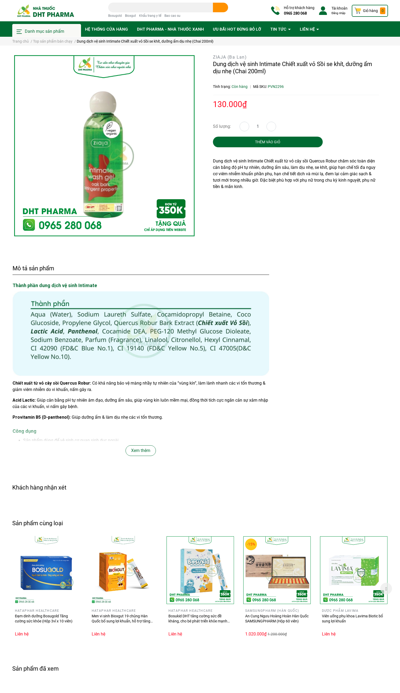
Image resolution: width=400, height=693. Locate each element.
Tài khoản (340, 8)
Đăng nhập (338, 13)
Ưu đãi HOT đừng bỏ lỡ (237, 29)
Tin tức (279, 29)
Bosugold (115, 16)
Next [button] (386, 588)
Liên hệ (308, 29)
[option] (46, 588)
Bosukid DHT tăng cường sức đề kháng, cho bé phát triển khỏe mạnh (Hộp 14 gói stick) (197, 621)
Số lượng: (222, 126)
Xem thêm (140, 450)
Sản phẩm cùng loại (37, 523)
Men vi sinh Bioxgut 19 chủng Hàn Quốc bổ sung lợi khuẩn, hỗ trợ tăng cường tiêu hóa (121, 621)
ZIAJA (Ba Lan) (230, 57)
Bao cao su (172, 16)
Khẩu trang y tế (150, 16)
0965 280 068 (295, 13)
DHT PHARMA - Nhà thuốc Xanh (170, 29)
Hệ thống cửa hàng (106, 29)
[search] (220, 7)
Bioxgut (130, 16)
